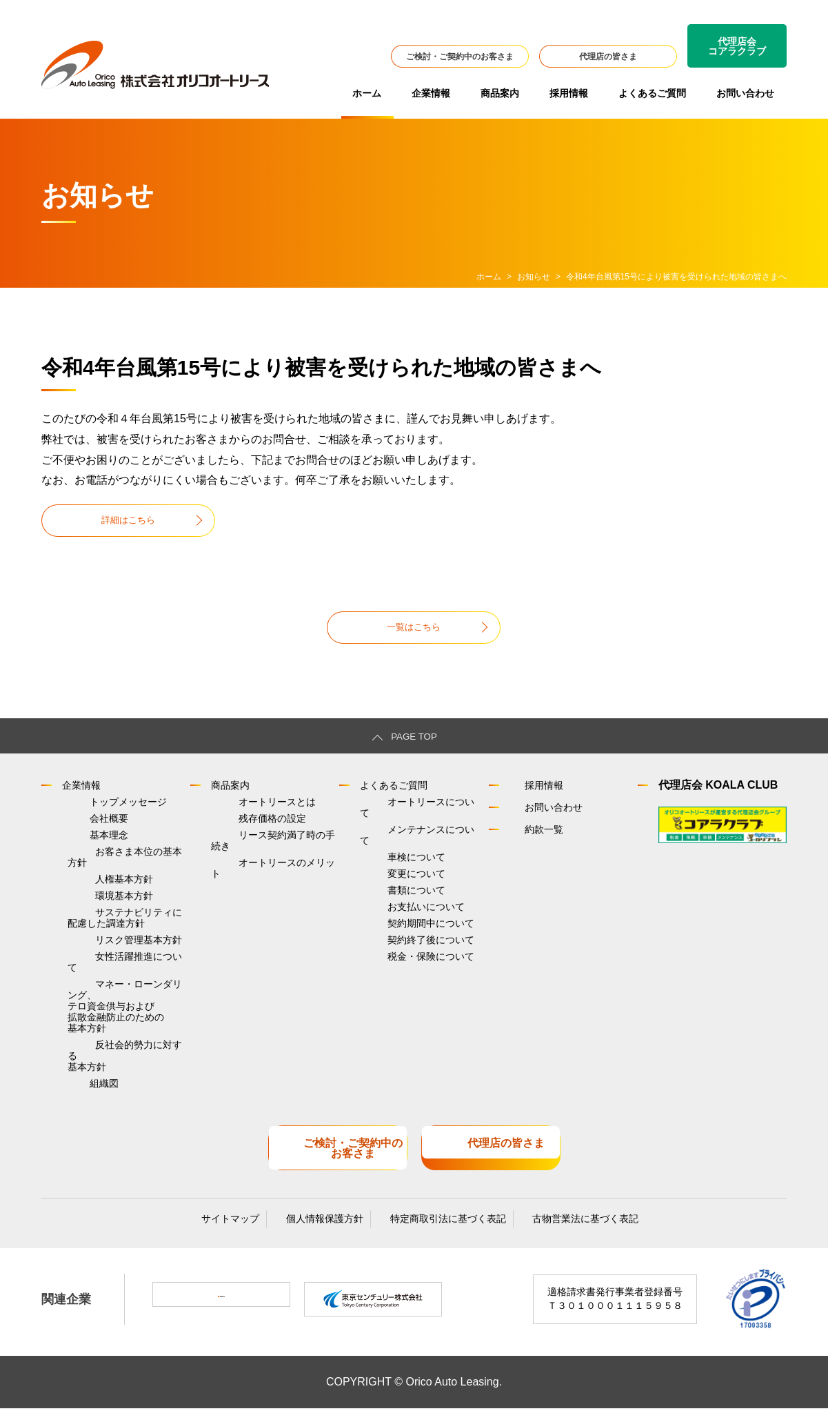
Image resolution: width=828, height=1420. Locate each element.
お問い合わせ (745, 93)
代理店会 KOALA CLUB (718, 794)
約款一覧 (531, 838)
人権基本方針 (96, 892)
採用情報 (568, 93)
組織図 (76, 1104)
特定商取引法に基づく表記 (436, 1228)
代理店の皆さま (608, 56)
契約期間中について (403, 932)
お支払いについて (398, 912)
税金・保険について (403, 972)
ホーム (366, 93)
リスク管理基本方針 (111, 966)
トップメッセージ (100, 812)
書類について (389, 892)
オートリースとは (249, 812)
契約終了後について (403, 952)
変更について (389, 872)
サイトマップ (243, 1228)
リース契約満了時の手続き (269, 852)
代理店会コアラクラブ (737, 46)
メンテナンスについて (408, 832)
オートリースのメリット (264, 872)
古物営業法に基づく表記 (561, 1228)
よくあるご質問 (652, 93)
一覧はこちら (414, 632)
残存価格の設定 (245, 832)
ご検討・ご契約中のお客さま (460, 56)
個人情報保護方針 (324, 1228)
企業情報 (431, 93)
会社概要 (81, 832)
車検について (389, 852)
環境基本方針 (96, 912)
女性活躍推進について (116, 986)
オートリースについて (408, 812)
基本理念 (81, 852)
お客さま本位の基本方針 (121, 872)
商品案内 (500, 93)
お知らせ (533, 277)
